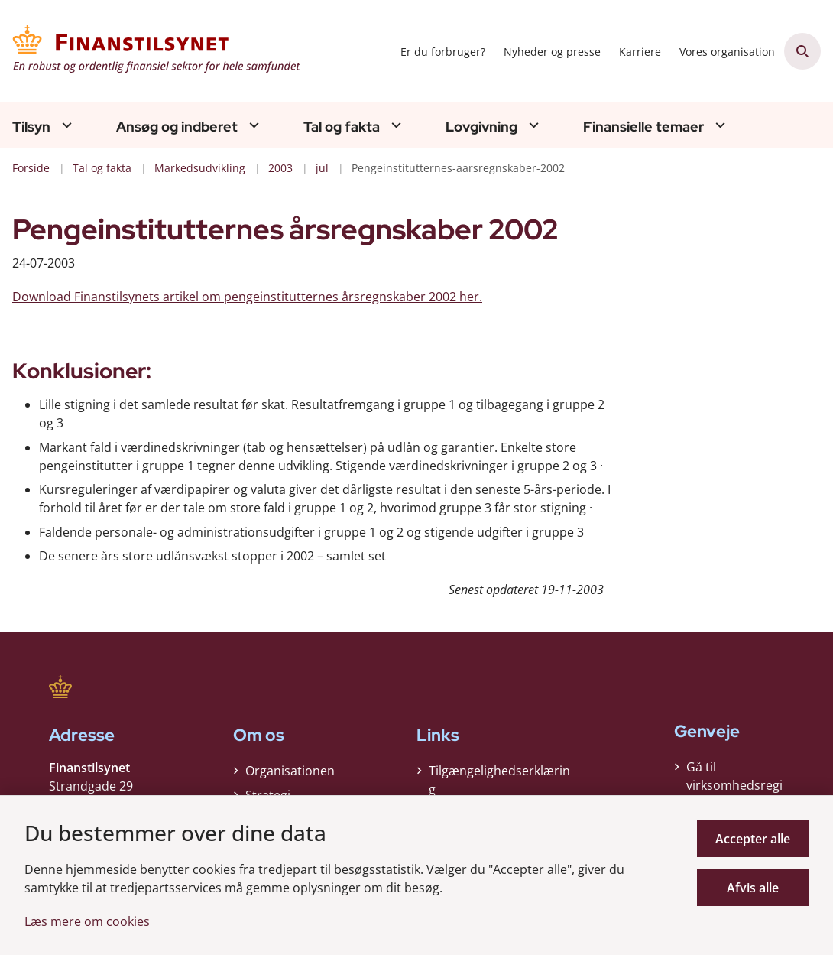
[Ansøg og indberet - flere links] (252, 125)
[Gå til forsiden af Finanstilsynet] (151, 51)
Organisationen (290, 770)
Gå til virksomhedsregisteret (734, 785)
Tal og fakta (341, 127)
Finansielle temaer (643, 127)
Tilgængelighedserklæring (499, 779)
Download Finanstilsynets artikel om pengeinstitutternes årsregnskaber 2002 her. (247, 296)
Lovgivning (481, 127)
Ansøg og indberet (177, 127)
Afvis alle (753, 887)
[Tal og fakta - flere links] (394, 125)
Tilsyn (31, 127)
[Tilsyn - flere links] (64, 125)
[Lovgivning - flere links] (531, 125)
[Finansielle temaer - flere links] (718, 125)
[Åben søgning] (802, 51)
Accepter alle (752, 838)
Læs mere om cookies (87, 921)
